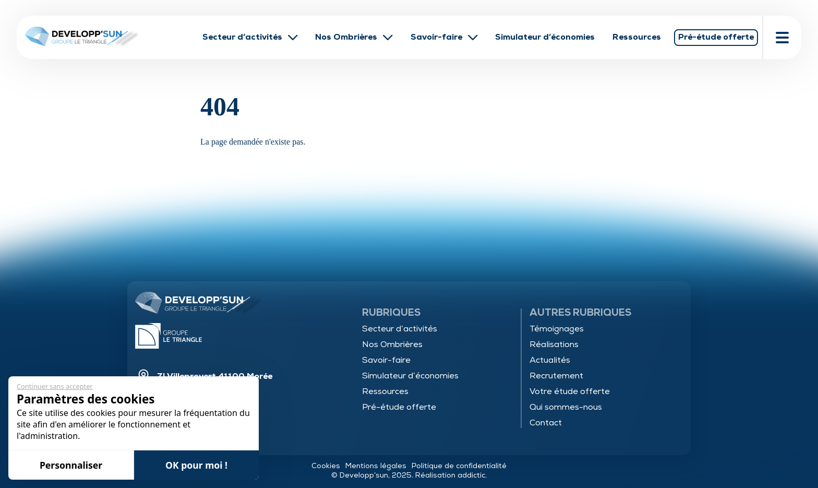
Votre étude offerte (570, 391)
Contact (546, 423)
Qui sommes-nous (566, 407)
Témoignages (557, 329)
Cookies (325, 465)
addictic (471, 475)
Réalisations (554, 344)
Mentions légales (375, 465)
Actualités (550, 360)
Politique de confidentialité (459, 465)
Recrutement (556, 376)
